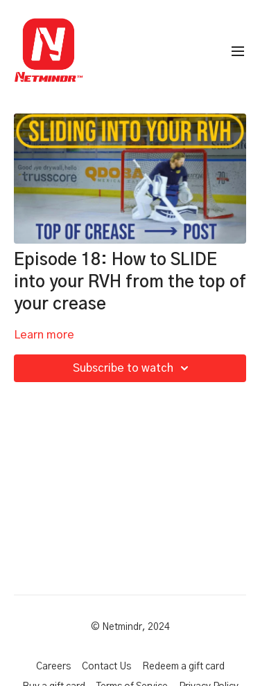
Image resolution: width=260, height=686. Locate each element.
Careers (53, 666)
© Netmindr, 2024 (130, 627)
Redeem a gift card (183, 666)
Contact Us (106, 666)
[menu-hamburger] (237, 51)
